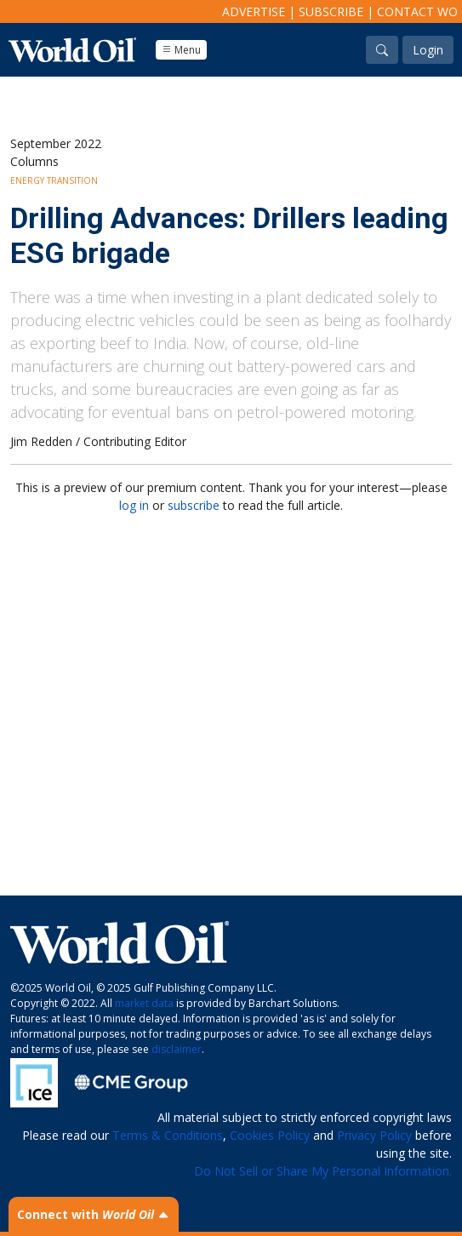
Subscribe (331, 11)
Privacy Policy (374, 1135)
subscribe (194, 505)
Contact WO (417, 11)
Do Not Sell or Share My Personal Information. (323, 1171)
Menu (181, 50)
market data (144, 1003)
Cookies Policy (270, 1135)
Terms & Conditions (167, 1135)
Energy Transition (54, 180)
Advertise (253, 11)
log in (134, 505)
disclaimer (176, 1049)
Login (428, 50)
